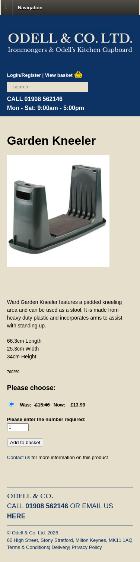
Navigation (30, 7)
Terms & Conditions (28, 547)
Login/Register (24, 75)
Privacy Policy (86, 547)
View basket (64, 75)
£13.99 (50, 405)
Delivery (60, 547)
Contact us (18, 457)
